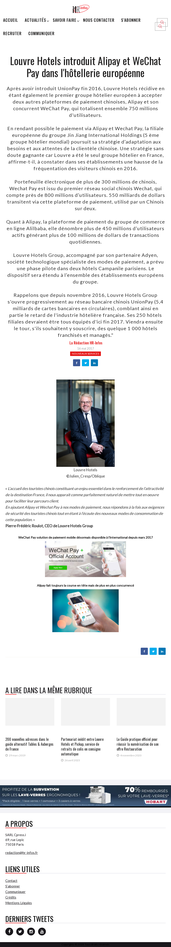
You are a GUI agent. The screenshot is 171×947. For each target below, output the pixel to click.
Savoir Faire (64, 20)
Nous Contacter (98, 20)
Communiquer (41, 33)
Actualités (35, 20)
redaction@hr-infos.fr (21, 853)
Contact (11, 881)
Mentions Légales (18, 903)
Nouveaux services (85, 353)
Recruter (12, 33)
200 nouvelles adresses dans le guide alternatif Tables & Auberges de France (29, 744)
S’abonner (131, 20)
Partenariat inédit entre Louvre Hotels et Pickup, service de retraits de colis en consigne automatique (82, 747)
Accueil (10, 20)
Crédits (10, 897)
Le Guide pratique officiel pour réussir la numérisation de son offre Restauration (138, 744)
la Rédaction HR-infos (85, 343)
